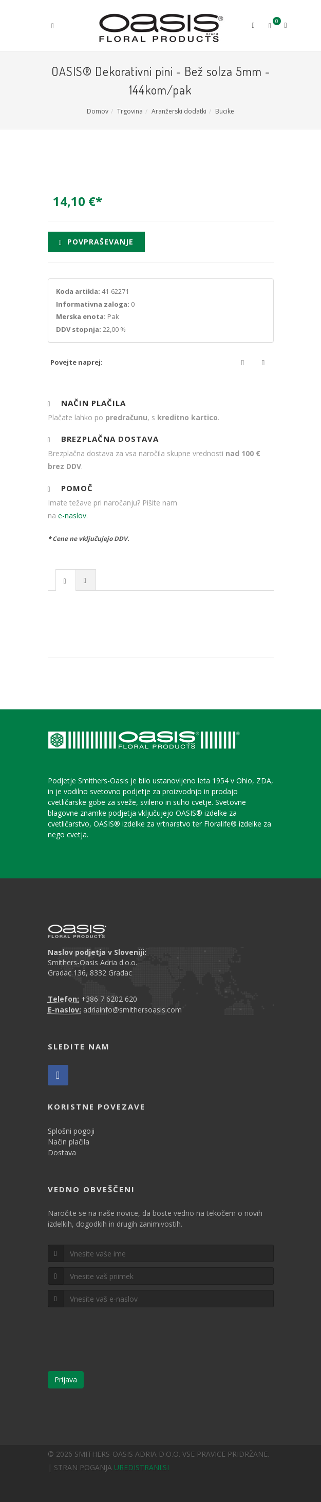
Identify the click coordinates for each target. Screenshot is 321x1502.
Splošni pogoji (71, 1131)
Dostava (62, 1152)
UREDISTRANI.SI (141, 1467)
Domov (97, 111)
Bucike (224, 111)
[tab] (65, 579)
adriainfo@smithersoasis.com (132, 1010)
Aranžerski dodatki (179, 111)
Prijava (65, 1379)
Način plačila (68, 1142)
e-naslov (72, 515)
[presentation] (65, 580)
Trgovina (130, 111)
